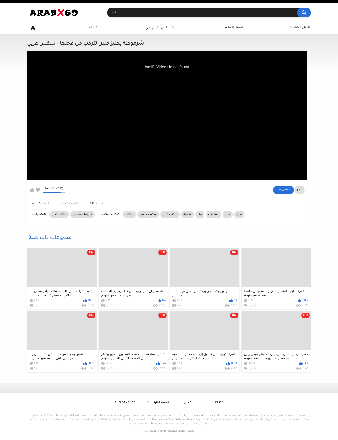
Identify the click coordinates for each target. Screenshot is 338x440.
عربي (228, 214)
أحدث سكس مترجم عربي (161, 28)
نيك (200, 214)
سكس (129, 214)
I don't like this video (37, 190)
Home (33, 28)
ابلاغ (299, 190)
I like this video (32, 190)
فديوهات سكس (82, 214)
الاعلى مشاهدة (300, 28)
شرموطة (213, 214)
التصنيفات (92, 28)
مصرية (187, 214)
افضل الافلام (234, 28)
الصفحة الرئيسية (158, 403)
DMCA (219, 403)
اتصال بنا (186, 403)
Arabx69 (161, 431)
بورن (239, 214)
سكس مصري (148, 214)
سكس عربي (59, 214)
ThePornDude (125, 403)
